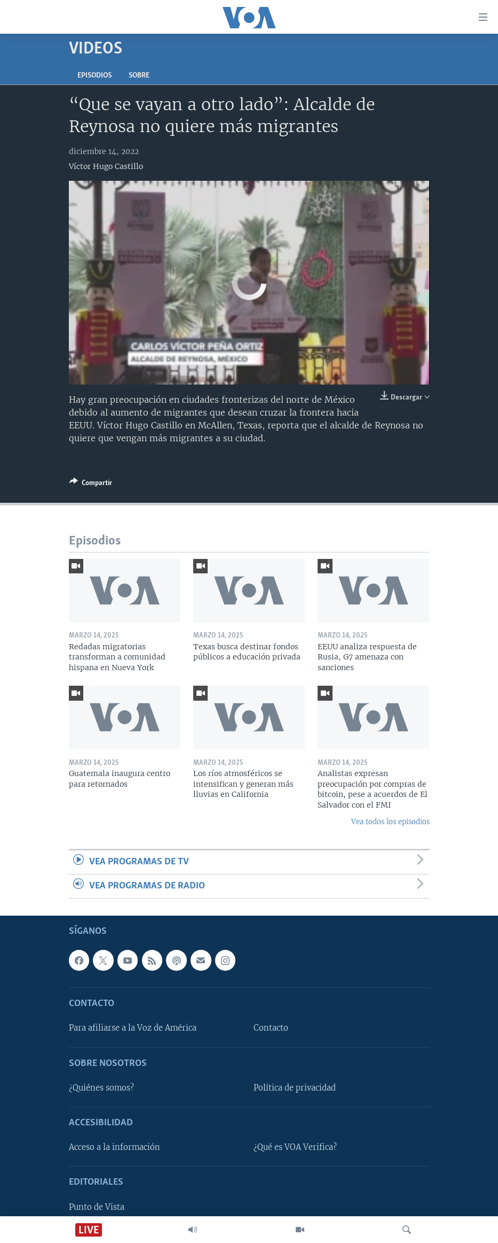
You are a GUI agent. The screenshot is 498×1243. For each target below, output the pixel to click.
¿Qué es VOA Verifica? (295, 1147)
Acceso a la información (114, 1147)
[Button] (90, 484)
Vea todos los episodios (390, 821)
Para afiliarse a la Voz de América (132, 1028)
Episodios (94, 76)
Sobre (139, 76)
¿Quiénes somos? (101, 1088)
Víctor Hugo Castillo (106, 166)
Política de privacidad (295, 1088)
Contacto (271, 1028)
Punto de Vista (96, 1207)
